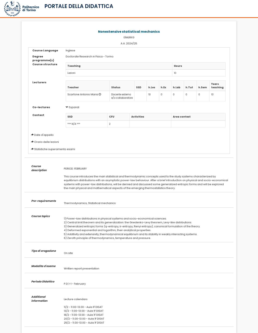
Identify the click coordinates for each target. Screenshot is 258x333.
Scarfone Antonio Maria (82, 94)
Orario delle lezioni (46, 142)
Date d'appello (44, 135)
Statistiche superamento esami (54, 149)
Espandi (72, 107)
